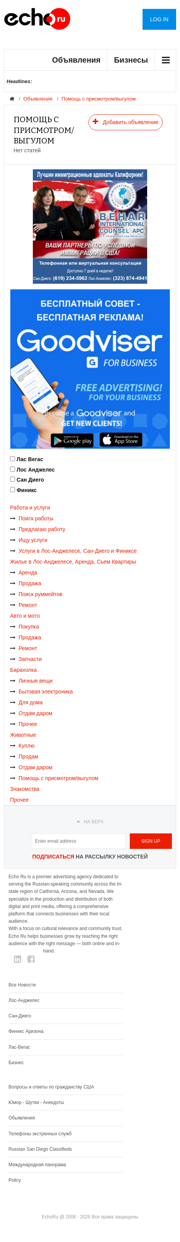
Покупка (24, 627)
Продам (24, 756)
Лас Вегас (30, 459)
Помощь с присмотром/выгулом (98, 99)
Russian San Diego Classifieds (40, 1149)
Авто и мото (25, 616)
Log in (159, 19)
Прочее (23, 724)
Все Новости (22, 985)
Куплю (22, 746)
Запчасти (26, 659)
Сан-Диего (19, 1016)
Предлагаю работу (37, 529)
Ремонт (23, 605)
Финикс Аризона (26, 1031)
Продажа (25, 583)
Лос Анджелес (36, 470)
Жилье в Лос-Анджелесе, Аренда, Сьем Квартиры (73, 562)
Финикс (27, 490)
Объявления (76, 60)
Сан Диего (30, 480)
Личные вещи (31, 681)
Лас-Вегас (19, 1047)
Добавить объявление (125, 121)
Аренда (23, 572)
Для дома (26, 702)
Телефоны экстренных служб (39, 1133)
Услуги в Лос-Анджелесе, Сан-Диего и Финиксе (73, 551)
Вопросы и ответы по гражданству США (51, 1087)
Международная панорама (37, 1164)
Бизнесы (131, 60)
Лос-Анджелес (23, 1000)
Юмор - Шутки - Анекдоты (36, 1102)
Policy (14, 1180)
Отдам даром (31, 713)
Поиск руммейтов (36, 594)
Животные (23, 735)
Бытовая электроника (41, 691)
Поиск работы (31, 518)
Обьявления (21, 1118)
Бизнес (16, 1062)
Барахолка (23, 670)
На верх (94, 822)
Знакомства (24, 789)
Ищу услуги (29, 540)
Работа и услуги (30, 507)
